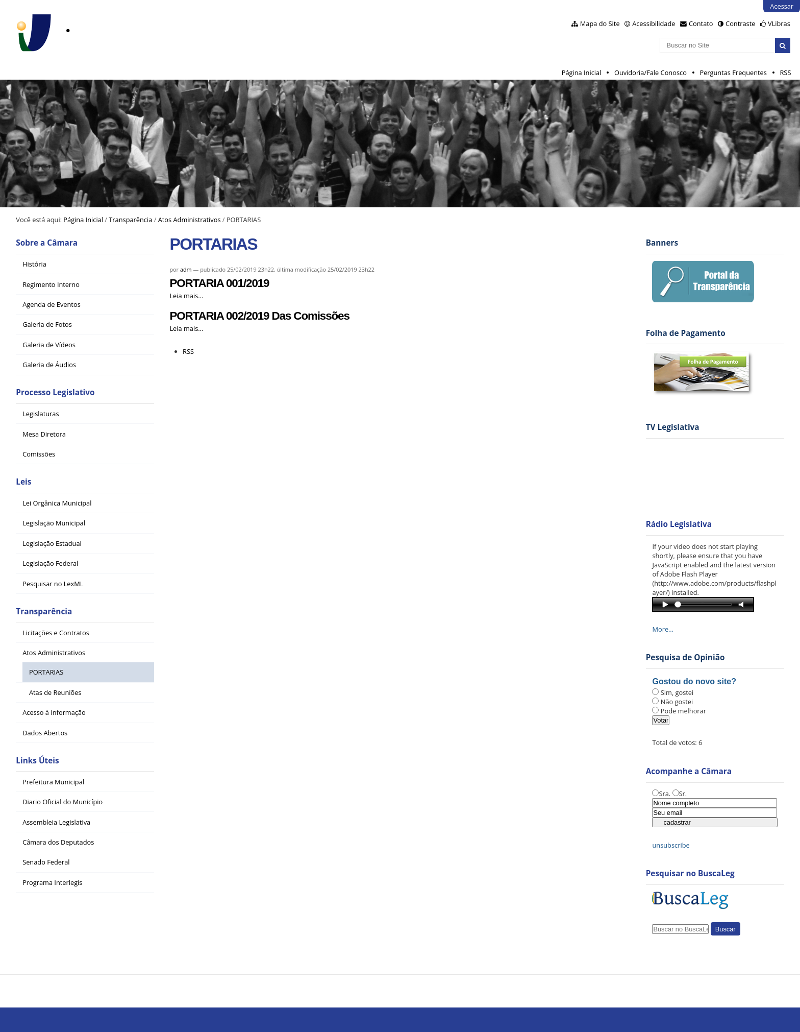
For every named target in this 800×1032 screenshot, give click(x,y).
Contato (701, 23)
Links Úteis (37, 760)
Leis (23, 481)
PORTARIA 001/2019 (219, 283)
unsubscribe (670, 845)
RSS (785, 72)
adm (186, 269)
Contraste (740, 23)
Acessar (781, 6)
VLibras (779, 23)
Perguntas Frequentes (732, 72)
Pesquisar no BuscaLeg (690, 873)
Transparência (130, 219)
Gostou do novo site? (694, 681)
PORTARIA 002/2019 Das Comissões (259, 315)
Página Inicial (582, 72)
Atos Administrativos (189, 219)
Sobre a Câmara (47, 242)
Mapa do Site (600, 23)
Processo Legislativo (55, 392)
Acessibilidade (653, 23)
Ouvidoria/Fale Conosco (650, 72)
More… (662, 629)
